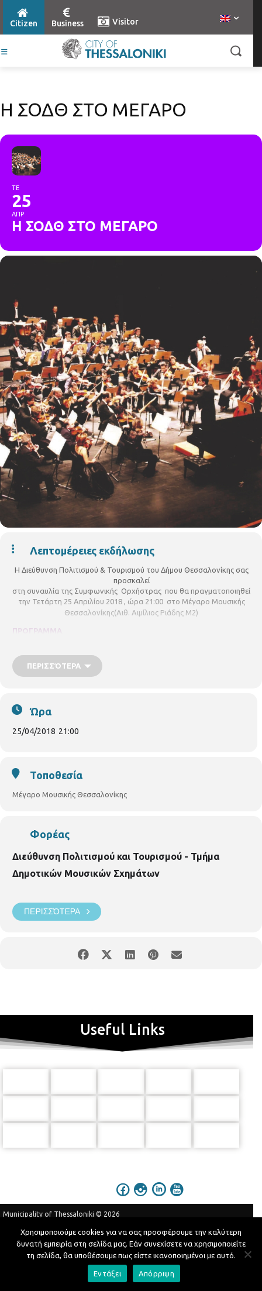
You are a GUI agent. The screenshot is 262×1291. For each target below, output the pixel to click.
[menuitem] (229, 19)
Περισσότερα (56, 911)
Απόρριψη (156, 1273)
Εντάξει (107, 1273)
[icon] (123, 1197)
